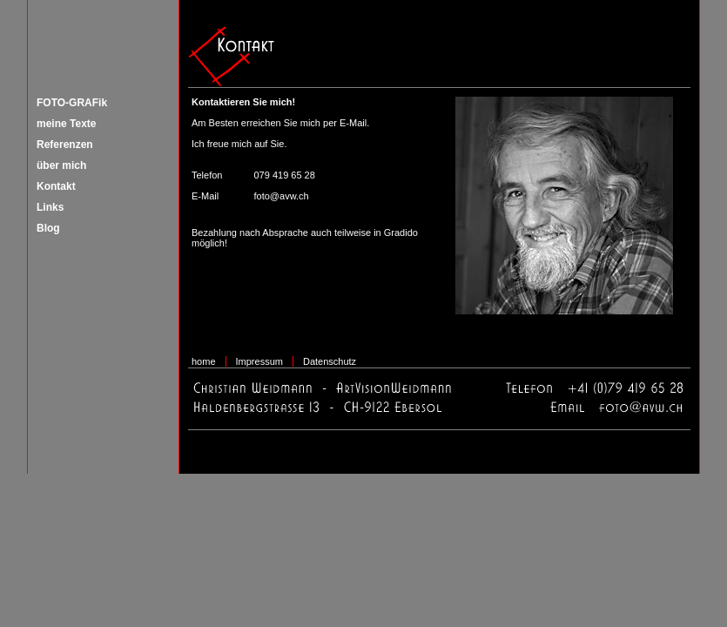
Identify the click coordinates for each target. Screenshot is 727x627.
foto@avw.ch (281, 196)
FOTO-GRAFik (72, 103)
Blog (48, 228)
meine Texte (66, 124)
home (204, 361)
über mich (61, 165)
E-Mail (353, 123)
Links (50, 207)
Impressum (259, 361)
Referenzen (65, 144)
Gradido (401, 232)
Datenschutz (329, 361)
